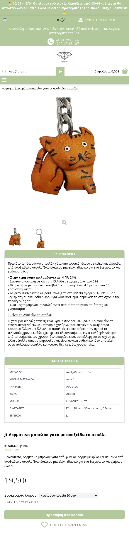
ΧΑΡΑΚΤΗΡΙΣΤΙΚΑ (64, 361)
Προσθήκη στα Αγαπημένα (68, 525)
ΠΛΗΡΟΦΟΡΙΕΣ (64, 254)
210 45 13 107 (68, 43)
